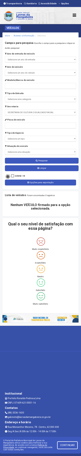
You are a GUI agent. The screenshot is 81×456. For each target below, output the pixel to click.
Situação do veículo (16, 146)
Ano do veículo (14, 67)
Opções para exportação (40, 182)
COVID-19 (20, 176)
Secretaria (11, 106)
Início (7, 35)
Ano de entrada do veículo (20, 53)
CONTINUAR (67, 445)
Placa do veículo (15, 119)
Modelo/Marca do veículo (20, 80)
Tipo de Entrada (14, 93)
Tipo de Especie (14, 133)
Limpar (41, 168)
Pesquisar (42, 160)
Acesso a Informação (24, 35)
